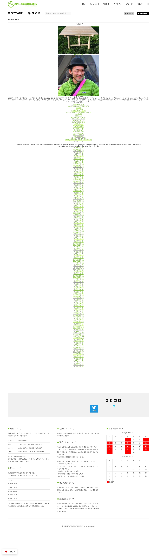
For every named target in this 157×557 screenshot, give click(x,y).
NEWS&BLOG (128, 4)
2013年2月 (78, 349)
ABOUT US (106, 4)
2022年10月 (78, 191)
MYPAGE (129, 13)
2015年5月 (78, 306)
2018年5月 (78, 253)
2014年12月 (78, 314)
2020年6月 (78, 221)
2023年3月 (78, 187)
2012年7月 (78, 360)
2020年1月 (78, 229)
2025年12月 (78, 149)
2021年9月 (78, 203)
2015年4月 (78, 307)
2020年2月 (78, 227)
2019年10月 (78, 232)
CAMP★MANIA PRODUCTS (78, 106)
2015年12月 (78, 294)
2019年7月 (78, 237)
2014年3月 (78, 328)
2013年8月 (78, 339)
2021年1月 (78, 211)
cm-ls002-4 (78, 54)
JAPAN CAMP (78, 127)
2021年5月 (78, 207)
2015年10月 (78, 298)
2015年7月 (78, 302)
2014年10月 (78, 317)
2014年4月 (78, 326)
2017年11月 (78, 261)
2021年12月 (78, 199)
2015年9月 (78, 299)
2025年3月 (78, 159)
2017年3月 (78, 270)
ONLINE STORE (94, 4)
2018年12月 (78, 243)
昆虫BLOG (78, 116)
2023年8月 (78, 184)
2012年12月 (78, 352)
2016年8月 (78, 282)
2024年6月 (78, 170)
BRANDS (34, 13)
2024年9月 (78, 168)
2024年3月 (78, 175)
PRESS (78, 108)
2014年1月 (78, 331)
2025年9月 (78, 152)
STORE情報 (78, 109)
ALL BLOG (78, 114)
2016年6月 (78, 285)
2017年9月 (78, 264)
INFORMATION (78, 104)
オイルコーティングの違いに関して (78, 112)
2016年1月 (78, 293)
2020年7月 (78, 219)
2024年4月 (78, 173)
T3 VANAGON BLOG (78, 117)
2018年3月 (78, 255)
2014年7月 (78, 322)
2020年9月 (78, 216)
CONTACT (140, 4)
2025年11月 (78, 151)
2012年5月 (78, 363)
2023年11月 (78, 179)
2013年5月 (78, 344)
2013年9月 (78, 338)
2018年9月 (78, 247)
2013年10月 (78, 336)
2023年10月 (78, 181)
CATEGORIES (15, 13)
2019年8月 (78, 235)
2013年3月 (78, 347)
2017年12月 (78, 259)
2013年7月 (78, 341)
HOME (84, 4)
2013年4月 (78, 346)
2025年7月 (78, 154)
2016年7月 (78, 283)
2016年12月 (78, 275)
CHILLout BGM (78, 135)
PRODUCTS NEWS (78, 111)
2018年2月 (78, 256)
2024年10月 (78, 167)
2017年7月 (78, 266)
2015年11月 (78, 296)
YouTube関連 (78, 136)
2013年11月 (78, 334)
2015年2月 (78, 310)
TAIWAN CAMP (78, 125)
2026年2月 (78, 148)
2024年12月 (78, 163)
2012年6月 (78, 362)
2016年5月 (78, 286)
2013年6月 (78, 342)
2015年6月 (78, 304)
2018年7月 (78, 250)
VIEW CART (142, 13)
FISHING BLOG (78, 120)
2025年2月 (78, 160)
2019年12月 (78, 231)
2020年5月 (78, 223)
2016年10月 (78, 278)
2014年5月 (78, 325)
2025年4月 (78, 157)
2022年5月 (78, 194)
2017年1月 (78, 274)
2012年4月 (78, 365)
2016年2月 (78, 291)
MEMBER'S (117, 4)
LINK (147, 4)
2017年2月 (78, 272)
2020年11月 (78, 213)
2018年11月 (78, 245)
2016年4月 (78, 288)
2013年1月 (78, 350)
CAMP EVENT (78, 128)
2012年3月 (78, 366)
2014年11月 (78, 315)
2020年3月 (78, 226)
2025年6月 (78, 156)
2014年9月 (78, 318)
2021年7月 (78, 205)
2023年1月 (78, 189)
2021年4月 (78, 208)
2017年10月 (78, 263)
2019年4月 (78, 240)
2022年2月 (78, 197)
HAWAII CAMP (78, 132)
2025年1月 (78, 162)
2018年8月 (78, 248)
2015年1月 (78, 312)
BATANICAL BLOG (78, 119)
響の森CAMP (78, 130)
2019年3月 (78, 242)
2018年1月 (78, 258)
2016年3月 (78, 290)
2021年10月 (78, 202)
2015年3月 (78, 309)
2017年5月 (78, 269)
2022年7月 (78, 192)
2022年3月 (78, 195)
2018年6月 (78, 251)
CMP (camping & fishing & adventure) (78, 140)
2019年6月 (78, 239)
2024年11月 (78, 165)
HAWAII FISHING (78, 122)
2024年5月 (78, 171)
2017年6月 (78, 267)
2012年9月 (78, 357)
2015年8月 (78, 301)
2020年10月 (78, 215)
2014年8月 (78, 320)
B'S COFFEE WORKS (78, 138)
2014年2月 (78, 330)
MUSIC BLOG (78, 133)
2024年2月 (78, 176)
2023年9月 (78, 183)
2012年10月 (78, 355)
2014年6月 (78, 323)
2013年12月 (78, 333)
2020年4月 (78, 224)
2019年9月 (78, 234)
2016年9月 (78, 280)
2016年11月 (78, 277)
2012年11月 (78, 354)
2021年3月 (78, 210)
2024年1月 (78, 178)
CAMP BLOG (78, 124)
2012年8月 (78, 358)
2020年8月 (78, 218)
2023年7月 (78, 186)
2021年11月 (78, 200)
